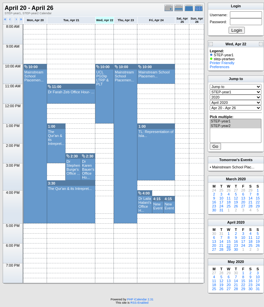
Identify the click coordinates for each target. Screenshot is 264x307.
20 (243, 202)
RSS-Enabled (139, 302)
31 (221, 210)
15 (258, 198)
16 (214, 202)
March (231, 179)
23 (214, 206)
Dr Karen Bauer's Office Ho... (88, 169)
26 (236, 206)
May (231, 262)
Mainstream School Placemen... (34, 76)
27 (243, 206)
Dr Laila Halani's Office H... (144, 204)
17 (221, 202)
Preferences (219, 67)
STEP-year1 (235, 121)
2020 (241, 179)
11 (229, 198)
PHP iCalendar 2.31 (140, 299)
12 (236, 198)
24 (221, 206)
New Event (157, 206)
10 (221, 198)
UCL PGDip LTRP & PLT (102, 78)
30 (214, 210)
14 (250, 198)
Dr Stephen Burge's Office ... (73, 167)
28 (250, 206)
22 (258, 202)
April (231, 222)
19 (236, 202)
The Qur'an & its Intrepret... (70, 189)
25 (229, 206)
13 (243, 198)
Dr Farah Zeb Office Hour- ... (71, 92)
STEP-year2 (235, 126)
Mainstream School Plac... (233, 167)
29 (258, 206)
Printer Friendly (222, 63)
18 (229, 202)
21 (250, 202)
